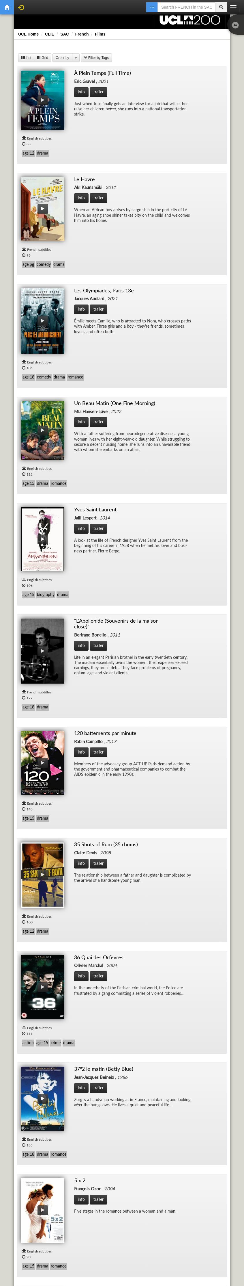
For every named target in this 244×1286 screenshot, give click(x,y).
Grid (42, 58)
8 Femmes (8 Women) (185, 495)
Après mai (29, 834)
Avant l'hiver (31, 1061)
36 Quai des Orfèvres (185, 379)
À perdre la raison (109, 606)
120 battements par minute (46, 378)
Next (158, 1218)
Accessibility (70, 1239)
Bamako (172, 1062)
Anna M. (172, 720)
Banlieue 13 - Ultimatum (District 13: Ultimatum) (116, 1178)
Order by (62, 58)
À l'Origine (29, 606)
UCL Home (28, 34)
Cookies (132, 1239)
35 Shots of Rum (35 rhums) (119, 380)
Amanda (27, 720)
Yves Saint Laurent (110, 264)
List (26, 58)
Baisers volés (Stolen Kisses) (119, 1062)
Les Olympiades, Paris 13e (190, 152)
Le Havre (100, 151)
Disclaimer (34, 1239)
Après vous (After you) (113, 835)
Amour (98, 720)
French (82, 34)
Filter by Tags (96, 58)
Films (100, 34)
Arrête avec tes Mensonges (191, 834)
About (159, 1239)
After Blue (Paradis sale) (187, 598)
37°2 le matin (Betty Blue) (45, 493)
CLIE (49, 34)
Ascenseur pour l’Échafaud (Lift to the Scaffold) (46, 951)
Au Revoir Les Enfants (113, 948)
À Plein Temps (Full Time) (44, 144)
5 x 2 (96, 493)
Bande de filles (33, 1175)
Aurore (171, 950)
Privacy (103, 1239)
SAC (65, 34)
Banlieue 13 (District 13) (188, 1176)
